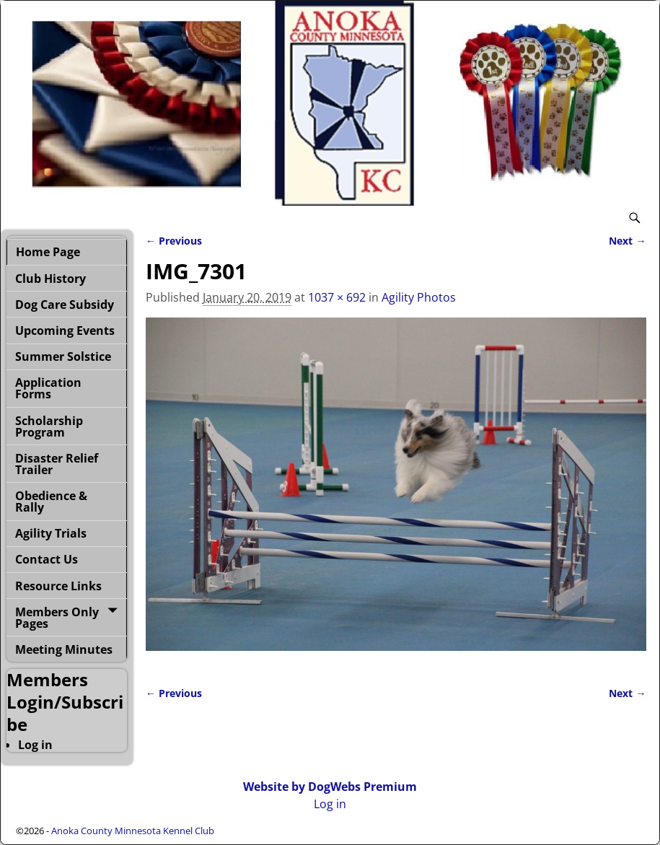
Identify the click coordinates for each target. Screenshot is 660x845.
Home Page (48, 252)
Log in (35, 745)
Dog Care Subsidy (64, 304)
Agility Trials (51, 533)
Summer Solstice (63, 356)
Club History (50, 278)
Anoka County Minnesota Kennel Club (132, 830)
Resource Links (58, 586)
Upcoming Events (65, 330)
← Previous (174, 241)
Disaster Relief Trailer (56, 464)
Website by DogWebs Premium (330, 786)
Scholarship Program (49, 426)
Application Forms (48, 388)
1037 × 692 (337, 297)
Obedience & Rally (51, 501)
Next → (627, 241)
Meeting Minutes (64, 649)
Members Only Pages (57, 617)
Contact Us (46, 559)
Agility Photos (419, 297)
